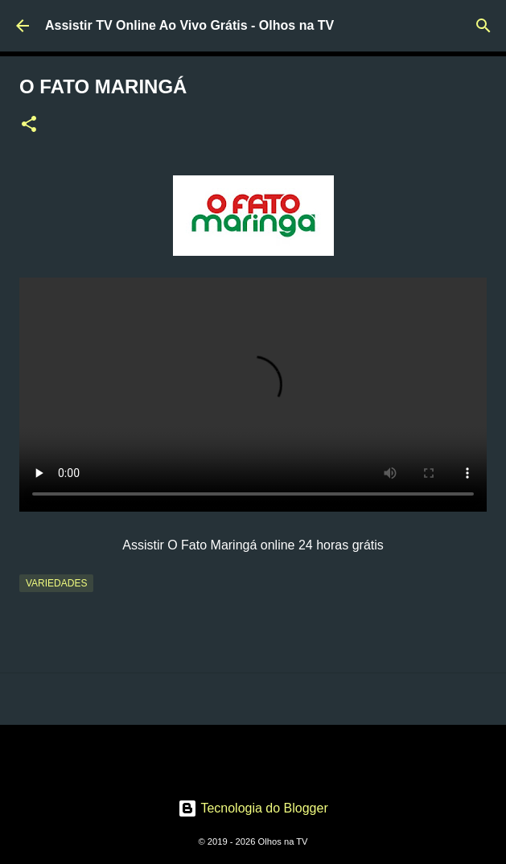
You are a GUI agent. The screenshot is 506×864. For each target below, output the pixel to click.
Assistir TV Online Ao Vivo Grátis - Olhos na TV (189, 25)
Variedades (56, 583)
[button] (29, 125)
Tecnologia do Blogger (253, 808)
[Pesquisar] (483, 25)
